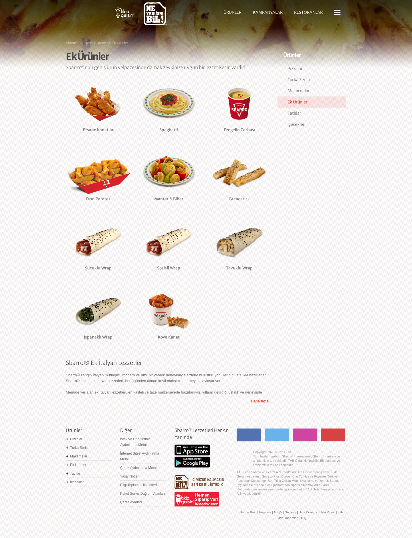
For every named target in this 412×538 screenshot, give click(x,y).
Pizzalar (295, 68)
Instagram (305, 435)
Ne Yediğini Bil (201, 482)
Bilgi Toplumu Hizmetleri (138, 485)
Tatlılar (294, 113)
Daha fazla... (261, 401)
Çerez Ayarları (131, 502)
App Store (192, 450)
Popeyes (265, 512)
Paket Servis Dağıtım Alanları (142, 494)
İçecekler (296, 124)
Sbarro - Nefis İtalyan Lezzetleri (85, 15)
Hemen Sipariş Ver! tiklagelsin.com (197, 499)
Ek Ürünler (298, 102)
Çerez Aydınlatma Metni (138, 468)
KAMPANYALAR (268, 12)
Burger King (248, 512)
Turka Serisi (299, 79)
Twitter (277, 435)
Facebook (249, 435)
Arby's (278, 512)
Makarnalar (299, 90)
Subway (290, 512)
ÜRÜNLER (232, 12)
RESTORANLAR (308, 12)
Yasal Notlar (129, 476)
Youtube (333, 435)
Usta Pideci (327, 512)
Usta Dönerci (308, 512)
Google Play (192, 462)
